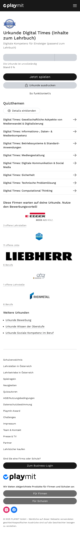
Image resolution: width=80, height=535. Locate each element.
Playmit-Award (11, 410)
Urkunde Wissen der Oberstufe (25, 326)
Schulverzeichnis (12, 359)
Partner (7, 442)
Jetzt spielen (40, 77)
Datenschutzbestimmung (17, 404)
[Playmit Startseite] (13, 5)
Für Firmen (40, 493)
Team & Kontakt (12, 430)
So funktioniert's (40, 93)
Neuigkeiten (10, 385)
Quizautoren (10, 391)
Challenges (9, 417)
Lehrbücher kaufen (14, 449)
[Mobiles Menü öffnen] (75, 5)
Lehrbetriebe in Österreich (18, 372)
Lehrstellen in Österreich (17, 366)
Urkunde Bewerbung (18, 320)
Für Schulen (40, 500)
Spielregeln (9, 379)
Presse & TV (9, 436)
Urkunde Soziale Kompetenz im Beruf (30, 332)
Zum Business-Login (40, 465)
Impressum (9, 423)
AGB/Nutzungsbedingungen (19, 398)
